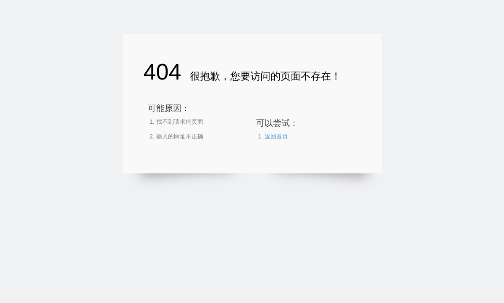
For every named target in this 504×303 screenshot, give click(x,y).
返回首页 (276, 136)
